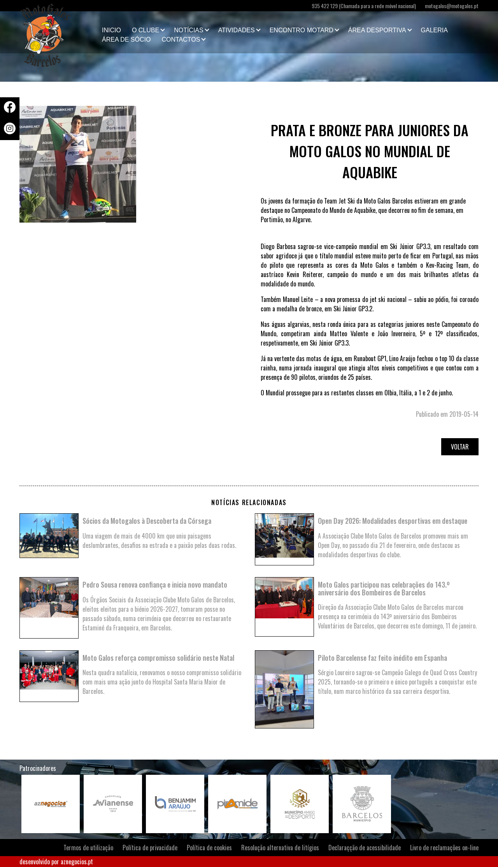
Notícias (188, 30)
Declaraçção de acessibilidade (364, 847)
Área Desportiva (377, 30)
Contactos (180, 39)
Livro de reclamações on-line (444, 847)
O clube (145, 30)
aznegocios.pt (77, 861)
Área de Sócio (126, 39)
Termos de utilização (88, 847)
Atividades (236, 30)
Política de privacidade (150, 847)
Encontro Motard (301, 30)
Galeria (434, 30)
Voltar (460, 446)
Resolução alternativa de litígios (280, 847)
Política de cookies (209, 847)
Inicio (111, 30)
